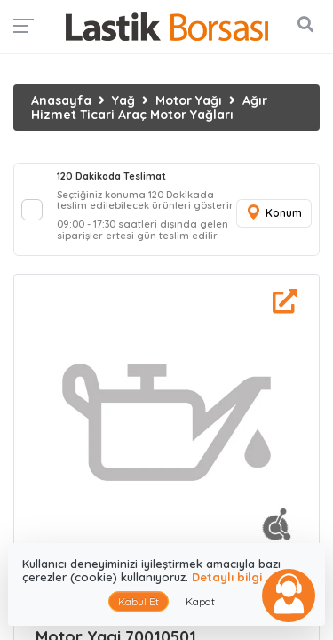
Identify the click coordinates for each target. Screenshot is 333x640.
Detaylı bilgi (227, 577)
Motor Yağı (188, 100)
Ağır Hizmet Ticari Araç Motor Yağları (149, 107)
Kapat (200, 601)
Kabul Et (138, 601)
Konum (273, 212)
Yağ (123, 100)
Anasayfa (61, 100)
